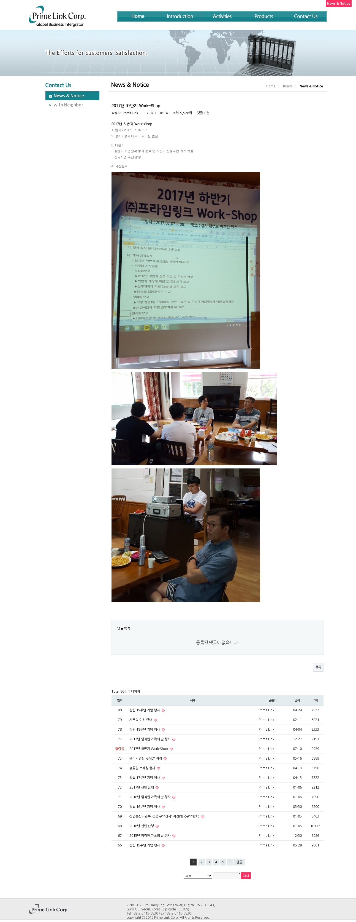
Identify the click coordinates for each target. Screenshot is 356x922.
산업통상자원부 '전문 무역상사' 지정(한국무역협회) (164, 816)
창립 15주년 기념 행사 (145, 845)
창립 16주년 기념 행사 (145, 806)
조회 (315, 700)
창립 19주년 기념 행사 (145, 710)
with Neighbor (68, 105)
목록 (318, 667)
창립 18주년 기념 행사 (145, 729)
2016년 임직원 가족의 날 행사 (150, 797)
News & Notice (69, 96)
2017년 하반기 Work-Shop (149, 749)
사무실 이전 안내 (141, 720)
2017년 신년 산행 (142, 787)
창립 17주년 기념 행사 (145, 777)
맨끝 (240, 862)
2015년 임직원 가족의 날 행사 (150, 835)
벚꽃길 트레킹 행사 (142, 768)
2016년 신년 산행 (142, 826)
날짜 (297, 700)
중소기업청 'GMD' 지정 (146, 758)
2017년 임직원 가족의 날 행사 (150, 739)
